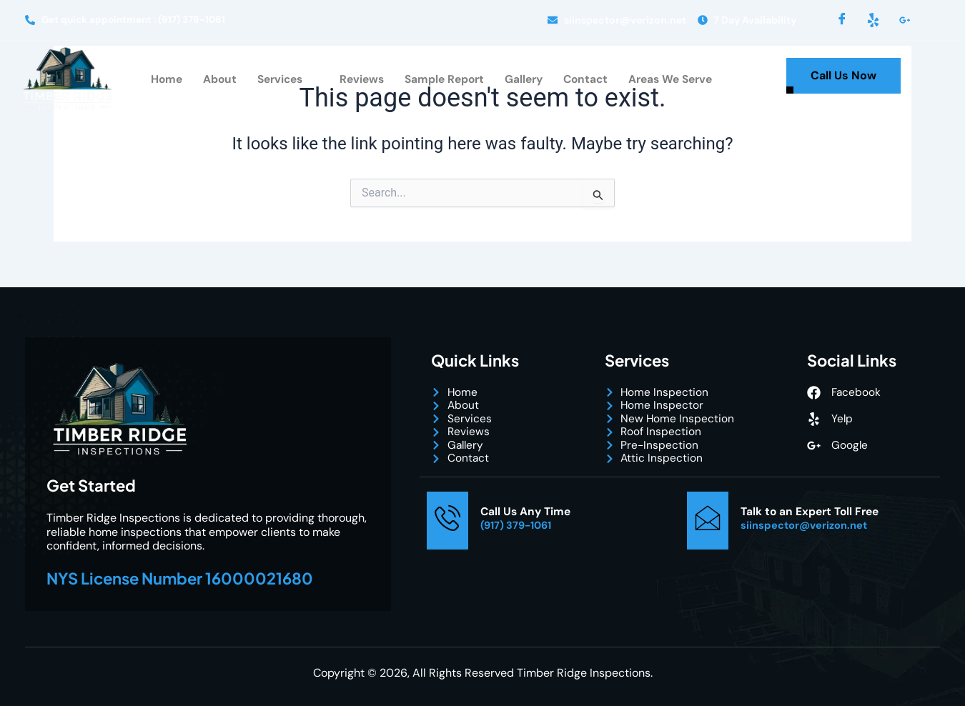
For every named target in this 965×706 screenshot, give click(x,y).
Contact (588, 79)
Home (158, 79)
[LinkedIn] (905, 20)
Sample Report (443, 79)
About (212, 79)
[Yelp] (873, 20)
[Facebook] (842, 20)
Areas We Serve (676, 79)
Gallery (525, 79)
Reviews (358, 79)
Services (280, 80)
